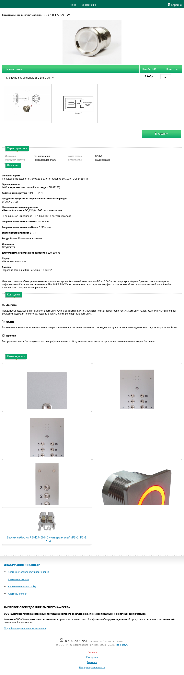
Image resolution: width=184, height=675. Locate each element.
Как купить (92, 657)
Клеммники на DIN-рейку (22, 586)
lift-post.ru (122, 645)
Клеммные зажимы (18, 579)
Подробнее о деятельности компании (25, 628)
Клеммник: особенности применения (28, 572)
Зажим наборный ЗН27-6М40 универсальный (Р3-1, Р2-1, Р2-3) (47, 539)
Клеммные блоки (17, 593)
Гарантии (92, 662)
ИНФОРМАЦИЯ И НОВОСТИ (22, 565)
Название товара (14, 69)
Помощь (92, 652)
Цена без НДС (149, 69)
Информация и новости (92, 667)
